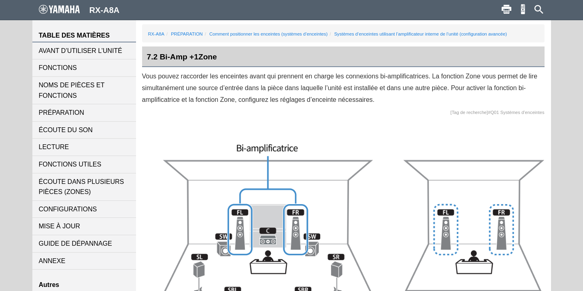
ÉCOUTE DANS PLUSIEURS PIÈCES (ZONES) (81, 187)
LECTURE (54, 146)
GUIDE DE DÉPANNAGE (75, 243)
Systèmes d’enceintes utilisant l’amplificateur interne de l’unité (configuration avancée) (420, 34)
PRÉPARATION (61, 112)
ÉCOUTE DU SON (66, 130)
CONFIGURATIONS (68, 209)
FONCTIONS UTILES (70, 164)
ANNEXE (52, 260)
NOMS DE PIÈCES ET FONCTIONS (71, 90)
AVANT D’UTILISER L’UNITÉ (80, 50)
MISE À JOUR (59, 226)
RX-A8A (156, 34)
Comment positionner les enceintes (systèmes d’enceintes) (268, 34)
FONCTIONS (58, 67)
